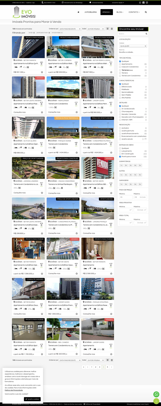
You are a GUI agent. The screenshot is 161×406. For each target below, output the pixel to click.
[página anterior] (88, 367)
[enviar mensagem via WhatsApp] (140, 3)
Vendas (106, 12)
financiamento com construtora (134, 136)
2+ (126, 165)
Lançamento (134, 151)
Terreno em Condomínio (134, 76)
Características (126, 80)
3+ (131, 165)
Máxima (137, 206)
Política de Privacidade (92, 404)
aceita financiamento (134, 134)
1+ (121, 165)
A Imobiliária (91, 12)
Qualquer (125, 61)
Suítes (122, 171)
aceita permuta (134, 131)
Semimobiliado (134, 92)
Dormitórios (124, 161)
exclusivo (134, 128)
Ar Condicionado (134, 109)
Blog (120, 12)
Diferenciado (134, 87)
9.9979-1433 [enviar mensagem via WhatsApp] (49, 2)
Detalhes (123, 103)
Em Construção (134, 154)
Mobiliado (134, 90)
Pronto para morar (134, 157)
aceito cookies (32, 399)
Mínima (122, 206)
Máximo (137, 194)
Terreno (134, 73)
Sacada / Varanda (134, 114)
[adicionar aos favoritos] (42, 72)
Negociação (124, 125)
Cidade (121, 43)
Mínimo (122, 194)
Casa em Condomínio (134, 67)
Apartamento (134, 64)
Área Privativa (125, 203)
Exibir (84, 29)
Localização (124, 39)
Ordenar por (53, 29)
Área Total (124, 215)
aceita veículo (133, 139)
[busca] (146, 12)
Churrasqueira (134, 112)
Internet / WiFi (134, 120)
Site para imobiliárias (133, 404)
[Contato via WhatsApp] (156, 394)
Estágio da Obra (126, 145)
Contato (134, 12)
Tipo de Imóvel (125, 58)
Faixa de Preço (125, 190)
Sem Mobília (134, 95)
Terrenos (134, 70)
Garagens (123, 180)
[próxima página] (111, 367)
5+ (140, 165)
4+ (135, 165)
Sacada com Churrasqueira (134, 117)
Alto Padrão (134, 98)
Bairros (121, 50)
